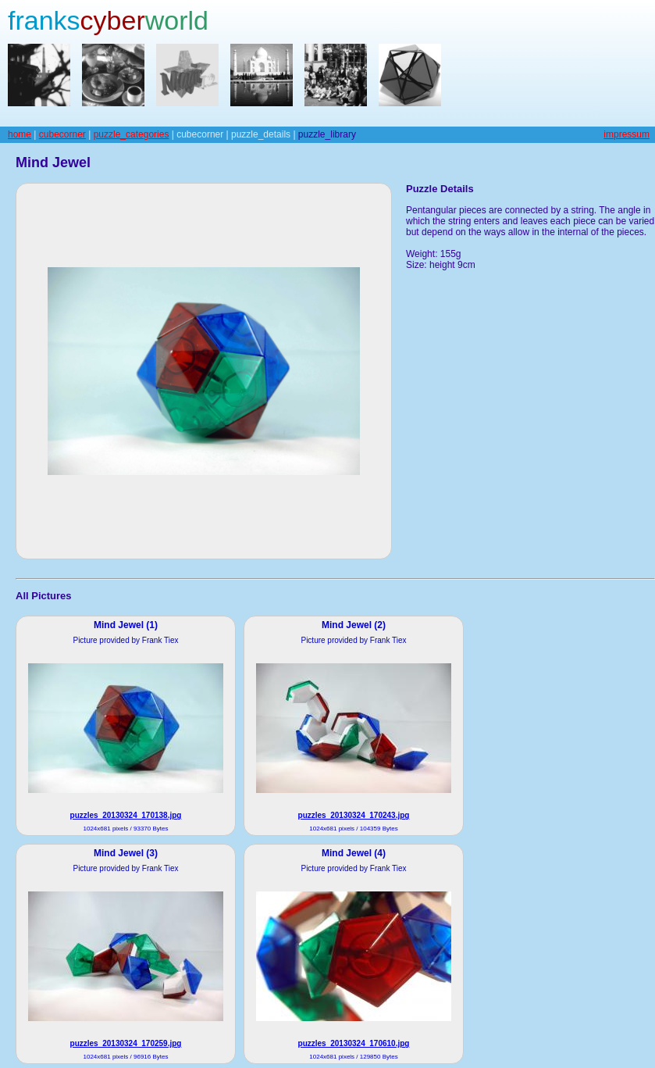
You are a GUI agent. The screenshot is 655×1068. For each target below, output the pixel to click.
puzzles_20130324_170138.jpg (126, 815)
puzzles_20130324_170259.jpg (126, 1043)
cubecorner (62, 134)
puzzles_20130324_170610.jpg (354, 1043)
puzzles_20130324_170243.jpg (354, 815)
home (19, 134)
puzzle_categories (131, 134)
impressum (626, 134)
